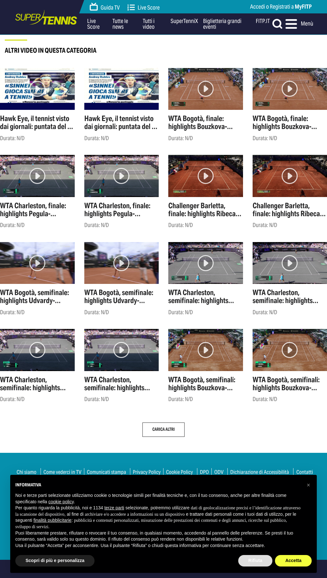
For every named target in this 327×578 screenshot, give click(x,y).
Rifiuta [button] (255, 560)
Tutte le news (120, 24)
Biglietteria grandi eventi (222, 24)
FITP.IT (263, 21)
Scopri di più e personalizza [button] (55, 560)
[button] (308, 485)
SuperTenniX (184, 21)
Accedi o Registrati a (281, 6)
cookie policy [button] (61, 501)
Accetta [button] (293, 560)
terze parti (114, 507)
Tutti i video (149, 24)
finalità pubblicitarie (53, 520)
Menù (298, 24)
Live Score (143, 7)
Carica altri (163, 429)
